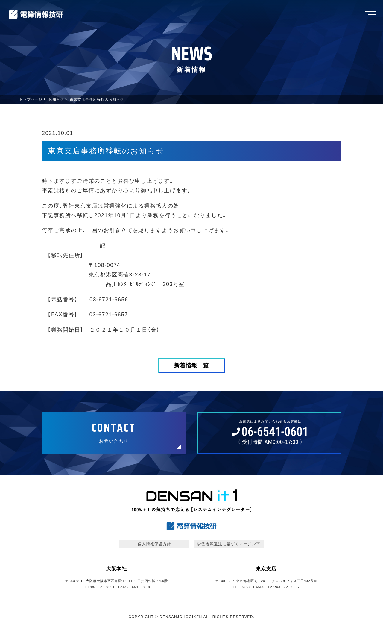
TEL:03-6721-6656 (249, 587)
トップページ (30, 99)
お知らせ (56, 99)
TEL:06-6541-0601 (99, 587)
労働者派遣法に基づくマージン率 (228, 544)
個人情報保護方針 (154, 544)
